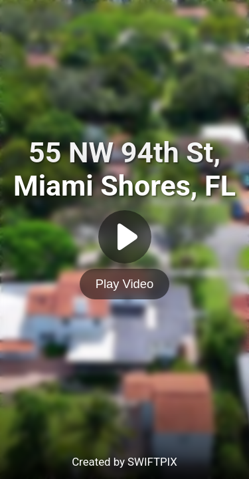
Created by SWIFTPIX (124, 461)
